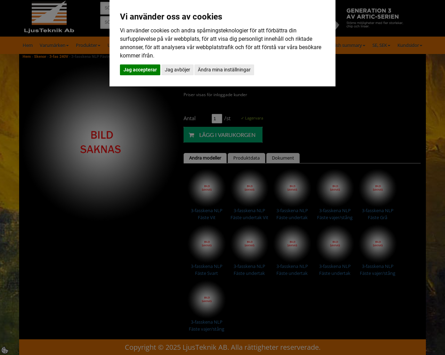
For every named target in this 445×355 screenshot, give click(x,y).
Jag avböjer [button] (177, 69)
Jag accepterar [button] (140, 69)
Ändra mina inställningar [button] (224, 69)
